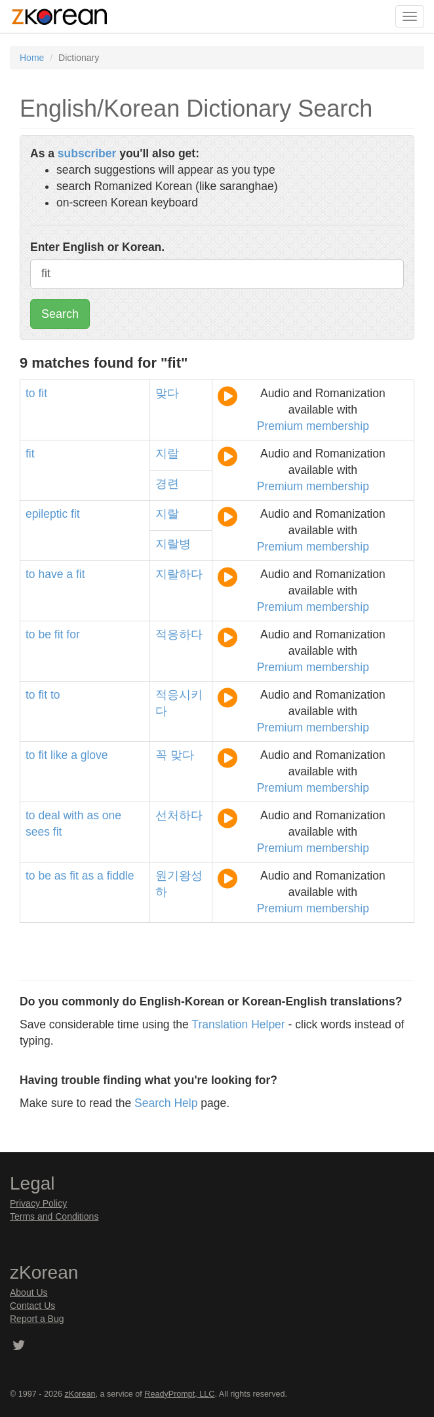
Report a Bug (37, 1318)
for (72, 634)
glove (94, 755)
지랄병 (173, 544)
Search (60, 313)
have (50, 574)
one (111, 815)
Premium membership (313, 426)
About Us (29, 1292)
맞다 (167, 393)
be (44, 634)
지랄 (167, 453)
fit (42, 393)
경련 (167, 483)
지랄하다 (179, 574)
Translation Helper (238, 1024)
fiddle (120, 875)
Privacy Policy (38, 1203)
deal (49, 815)
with (73, 815)
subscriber (87, 153)
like (59, 755)
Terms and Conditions (54, 1216)
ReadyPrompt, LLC (179, 1394)
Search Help (165, 1103)
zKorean (80, 1394)
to (30, 393)
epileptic (47, 513)
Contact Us (32, 1305)
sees (38, 831)
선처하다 (179, 815)
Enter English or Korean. (97, 247)
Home (32, 57)
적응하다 (179, 634)
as (92, 815)
